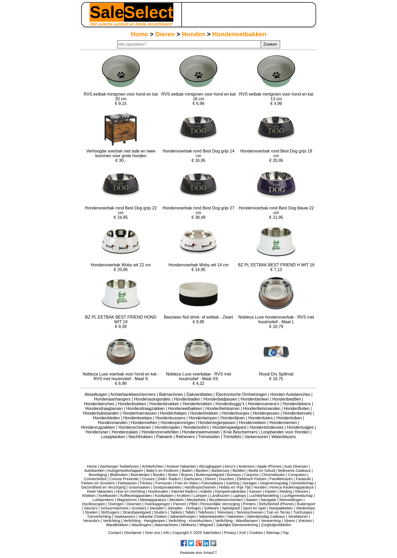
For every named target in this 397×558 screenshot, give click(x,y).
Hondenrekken (253, 422)
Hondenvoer (98, 432)
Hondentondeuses (267, 427)
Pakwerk (165, 436)
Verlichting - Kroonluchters (190, 521)
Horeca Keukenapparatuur (292, 487)
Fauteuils (303, 479)
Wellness (188, 525)
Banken (202, 470)
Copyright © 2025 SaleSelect (197, 533)
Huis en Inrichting (130, 491)
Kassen (255, 491)
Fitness (146, 483)
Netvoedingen (291, 500)
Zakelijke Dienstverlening (237, 525)
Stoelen (91, 512)
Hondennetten (144, 422)
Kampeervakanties (230, 491)
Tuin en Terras (278, 512)
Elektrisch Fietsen (252, 479)
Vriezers (305, 521)
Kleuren (301, 491)
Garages (249, 483)
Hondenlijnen (233, 418)
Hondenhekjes (174, 413)
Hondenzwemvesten (201, 432)
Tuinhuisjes (302, 512)
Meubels (176, 500)
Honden (193, 34)
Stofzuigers (110, 512)
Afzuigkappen (210, 466)
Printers (249, 504)
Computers (297, 475)
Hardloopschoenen (200, 487)
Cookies (256, 533)
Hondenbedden (287, 399)
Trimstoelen (209, 436)
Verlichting (111, 521)
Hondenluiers (261, 418)
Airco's (230, 466)
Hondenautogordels (152, 399)
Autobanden (94, 470)
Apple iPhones (269, 466)
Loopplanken (113, 436)
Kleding (286, 491)
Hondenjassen (267, 413)
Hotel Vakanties (100, 491)
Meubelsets (196, 500)
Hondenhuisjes (236, 413)
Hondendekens (297, 404)
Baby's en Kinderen (162, 470)
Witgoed (206, 525)
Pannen (179, 504)
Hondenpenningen (178, 422)
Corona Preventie (124, 479)
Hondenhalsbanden (101, 413)
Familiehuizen (281, 479)
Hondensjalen (168, 427)
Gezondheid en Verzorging (103, 487)
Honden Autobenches (290, 394)
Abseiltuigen (97, 394)
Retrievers (186, 436)
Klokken (89, 496)
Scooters (139, 508)
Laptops (239, 496)
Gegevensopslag (274, 483)
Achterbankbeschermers (133, 394)
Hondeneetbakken (239, 34)
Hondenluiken (289, 418)
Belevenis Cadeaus (294, 470)
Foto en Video (186, 483)
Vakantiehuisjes (183, 516)
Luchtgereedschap (297, 496)
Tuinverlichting (99, 516)
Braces (187, 475)
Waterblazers (283, 436)
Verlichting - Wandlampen (236, 521)
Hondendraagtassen (104, 408)
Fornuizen (163, 483)
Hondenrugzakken (98, 427)
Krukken (184, 496)
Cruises (148, 479)
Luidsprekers (103, 500)
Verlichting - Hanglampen (144, 521)
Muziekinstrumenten (226, 500)
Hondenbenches (100, 404)
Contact (114, 533)
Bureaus (234, 475)
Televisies (225, 512)
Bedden (239, 470)
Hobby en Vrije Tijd (234, 487)
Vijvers (289, 521)
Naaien (252, 500)
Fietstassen (127, 483)
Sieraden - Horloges (184, 508)
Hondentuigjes (301, 427)
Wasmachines (166, 525)
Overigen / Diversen (124, 504)
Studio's (160, 512)
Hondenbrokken (198, 404)
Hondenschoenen (135, 427)
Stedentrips (305, 508)
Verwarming (271, 521)
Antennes (246, 466)
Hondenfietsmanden (262, 408)
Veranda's (91, 521)
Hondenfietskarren (223, 408)
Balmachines (171, 394)
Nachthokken (141, 436)
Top (286, 533)
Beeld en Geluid (261, 470)
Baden (187, 470)
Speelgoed (231, 508)
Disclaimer (133, 533)
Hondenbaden (187, 399)
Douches (226, 479)
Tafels (190, 512)
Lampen (200, 496)
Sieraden (157, 508)
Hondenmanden (113, 422)
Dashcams (193, 479)
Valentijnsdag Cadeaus (266, 516)
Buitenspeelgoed (210, 475)
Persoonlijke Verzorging (220, 504)
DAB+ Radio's (169, 479)
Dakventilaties (200, 394)
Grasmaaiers (139, 487)
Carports (251, 475)
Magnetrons (127, 500)
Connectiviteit (95, 479)
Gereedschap (302, 483)
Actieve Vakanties (181, 466)
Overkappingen (157, 504)
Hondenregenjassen (217, 422)
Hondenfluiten (297, 408)
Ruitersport (306, 504)
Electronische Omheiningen (242, 394)
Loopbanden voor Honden (286, 432)
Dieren (165, 34)
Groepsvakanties (167, 487)
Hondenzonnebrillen (160, 432)
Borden (159, 475)
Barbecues (220, 470)
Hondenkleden (107, 418)
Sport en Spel (254, 508)
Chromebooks (273, 475)
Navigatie (268, 500)
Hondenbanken (255, 399)
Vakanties (235, 516)
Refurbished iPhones (276, 504)
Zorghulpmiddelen (276, 525)
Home (139, 34)
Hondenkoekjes (138, 418)
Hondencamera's (264, 404)
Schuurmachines (114, 508)
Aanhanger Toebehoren (119, 466)
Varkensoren (257, 436)
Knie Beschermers (241, 432)
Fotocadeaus (212, 483)
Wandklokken (117, 525)
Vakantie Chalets (152, 516)
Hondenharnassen (140, 413)
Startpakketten (281, 508)
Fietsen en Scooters (98, 483)
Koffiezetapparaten (136, 496)
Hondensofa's (196, 427)
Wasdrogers (141, 525)
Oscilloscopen (93, 504)
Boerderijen (140, 475)
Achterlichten (153, 466)
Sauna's (91, 508)
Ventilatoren (298, 516)
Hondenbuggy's (231, 404)
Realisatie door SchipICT (198, 553)
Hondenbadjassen (221, 399)
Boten (173, 475)
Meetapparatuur (153, 500)
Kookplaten (164, 496)
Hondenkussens (170, 418)
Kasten (270, 491)
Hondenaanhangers (113, 399)
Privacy (230, 533)
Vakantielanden (211, 516)
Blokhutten (119, 475)
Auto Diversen (296, 466)
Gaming (232, 483)
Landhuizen (219, 496)
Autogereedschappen (125, 470)
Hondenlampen (203, 418)
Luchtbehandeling (264, 496)
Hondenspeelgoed (229, 427)
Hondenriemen (284, 422)
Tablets (176, 512)
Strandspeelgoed (136, 512)
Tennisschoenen (249, 512)
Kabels (206, 491)
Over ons (152, 533)
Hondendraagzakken (146, 408)
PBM (193, 504)
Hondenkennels (298, 413)
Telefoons (206, 512)
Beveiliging (98, 475)
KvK (242, 533)
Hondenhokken (205, 413)
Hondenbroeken (165, 404)
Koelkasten (108, 496)
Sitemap (273, 533)
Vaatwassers (124, 516)
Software (211, 508)
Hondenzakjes (125, 432)
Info (166, 533)
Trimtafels (232, 436)
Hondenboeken (132, 404)
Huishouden (158, 491)
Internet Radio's (184, 491)
